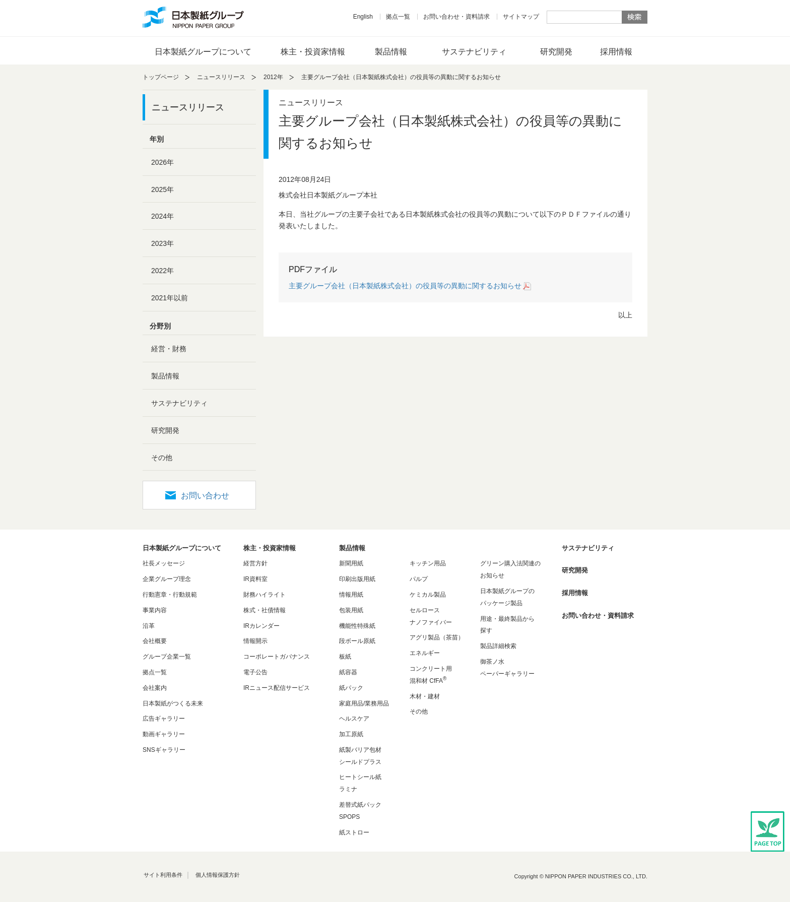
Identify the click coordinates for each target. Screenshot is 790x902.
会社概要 (155, 641)
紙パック (351, 687)
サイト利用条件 (163, 875)
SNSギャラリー (164, 749)
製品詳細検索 (498, 646)
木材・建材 (425, 696)
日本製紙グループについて (203, 51)
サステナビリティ (474, 51)
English (363, 16)
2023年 (162, 243)
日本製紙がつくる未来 (173, 703)
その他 (161, 458)
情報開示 (255, 641)
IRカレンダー (261, 625)
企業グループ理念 (167, 579)
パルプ (419, 579)
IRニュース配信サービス (276, 687)
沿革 (149, 625)
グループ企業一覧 (167, 656)
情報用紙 (351, 594)
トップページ (161, 77)
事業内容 (155, 610)
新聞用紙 (351, 563)
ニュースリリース (221, 77)
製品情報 (391, 51)
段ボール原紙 (357, 641)
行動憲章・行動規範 (170, 594)
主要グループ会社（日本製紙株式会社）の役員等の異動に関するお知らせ (405, 286)
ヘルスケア (354, 718)
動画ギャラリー (164, 734)
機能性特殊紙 (357, 625)
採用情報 (616, 51)
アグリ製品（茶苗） (437, 637)
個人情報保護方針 (217, 875)
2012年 (273, 77)
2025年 (162, 189)
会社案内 (155, 687)
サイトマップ (521, 16)
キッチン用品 (428, 563)
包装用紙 (351, 610)
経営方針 (255, 563)
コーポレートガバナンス (276, 656)
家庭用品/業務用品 (364, 703)
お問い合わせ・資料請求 (456, 16)
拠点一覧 (398, 16)
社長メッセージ (164, 563)
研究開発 (556, 51)
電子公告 (255, 672)
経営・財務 (168, 349)
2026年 (162, 162)
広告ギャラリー (164, 718)
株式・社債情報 (264, 610)
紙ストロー (354, 832)
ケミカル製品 (428, 594)
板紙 (345, 656)
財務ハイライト (264, 594)
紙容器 (348, 672)
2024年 (162, 216)
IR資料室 (255, 579)
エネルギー (425, 653)
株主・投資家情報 (313, 51)
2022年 (162, 271)
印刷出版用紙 (357, 579)
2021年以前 (169, 298)
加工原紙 (351, 734)
